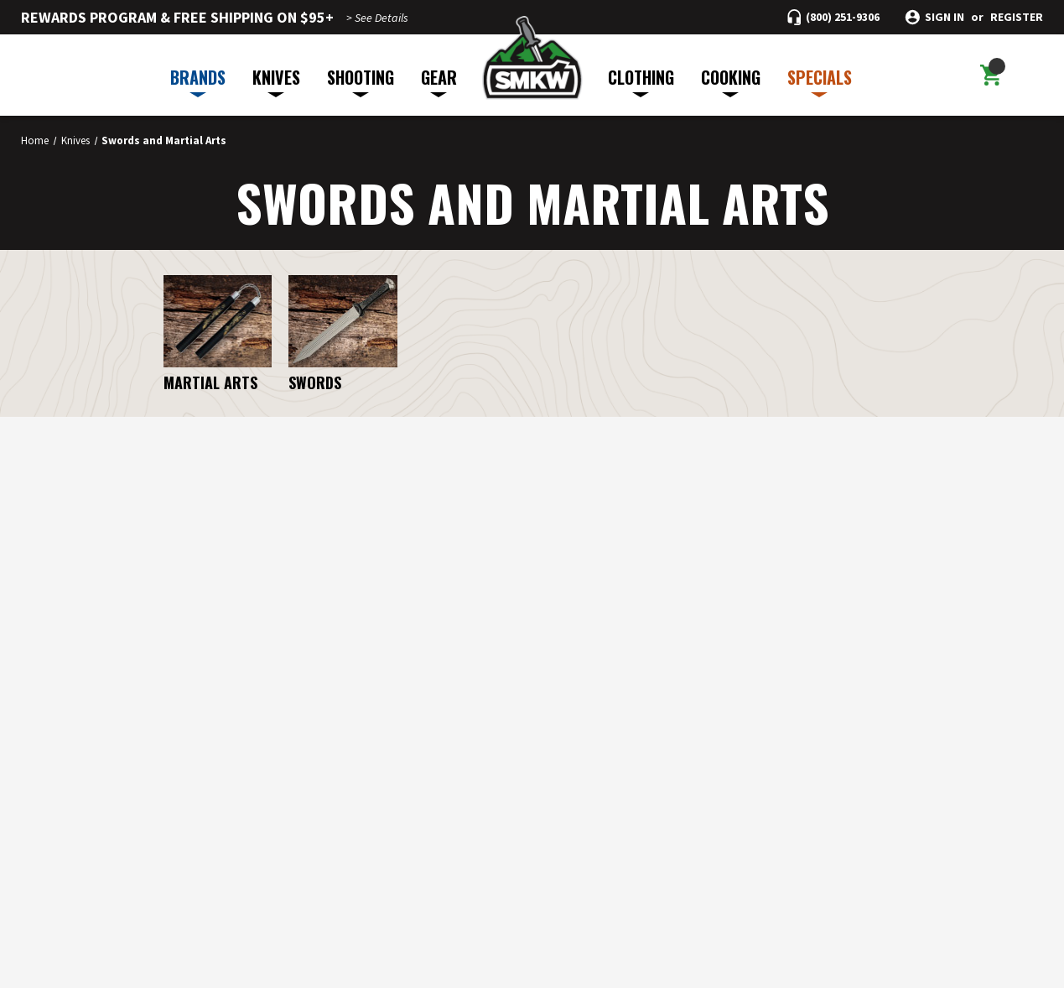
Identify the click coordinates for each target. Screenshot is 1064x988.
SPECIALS (819, 81)
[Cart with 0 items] (990, 75)
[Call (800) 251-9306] (833, 17)
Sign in (944, 17)
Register (1016, 17)
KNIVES (276, 81)
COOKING (730, 81)
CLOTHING (641, 81)
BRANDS (198, 81)
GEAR (439, 81)
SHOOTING (360, 81)
